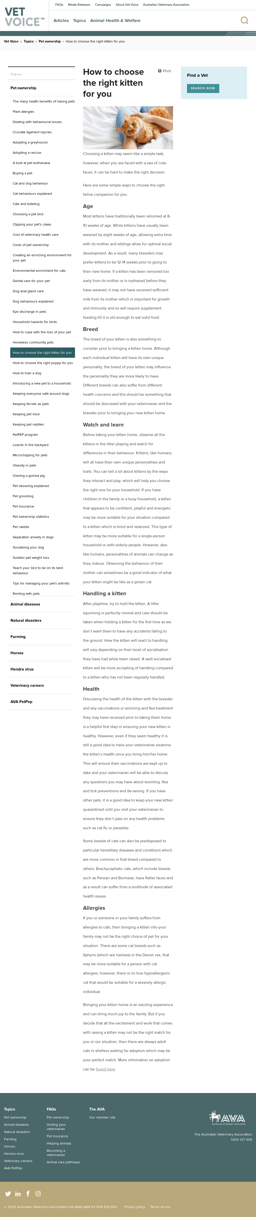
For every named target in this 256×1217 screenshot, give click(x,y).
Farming (10, 1139)
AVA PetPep (13, 1168)
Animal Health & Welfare (115, 20)
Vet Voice (11, 41)
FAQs (59, 5)
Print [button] (167, 71)
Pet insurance (57, 1136)
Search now (203, 88)
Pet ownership (50, 41)
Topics (79, 20)
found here (105, 1069)
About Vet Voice (127, 5)
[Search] (243, 15)
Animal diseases (16, 1124)
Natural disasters (17, 1132)
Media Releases (79, 5)
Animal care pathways (63, 1162)
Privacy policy (134, 1207)
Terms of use (160, 1207)
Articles (61, 20)
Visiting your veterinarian (56, 1126)
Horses (9, 1146)
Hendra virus (14, 1154)
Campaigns (103, 5)
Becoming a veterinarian (56, 1152)
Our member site (102, 1117)
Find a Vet (197, 75)
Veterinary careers (18, 1161)
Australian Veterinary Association (166, 5)
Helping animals (59, 1143)
